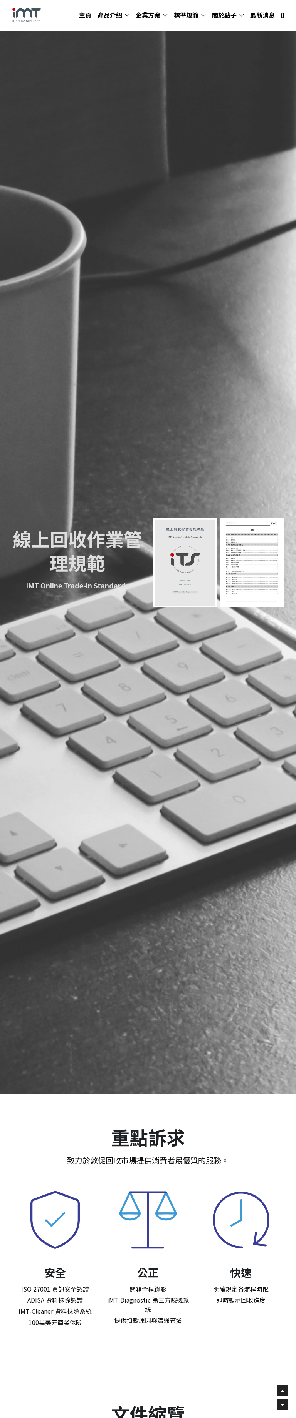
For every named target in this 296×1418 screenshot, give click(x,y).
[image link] (26, 15)
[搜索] (282, 15)
